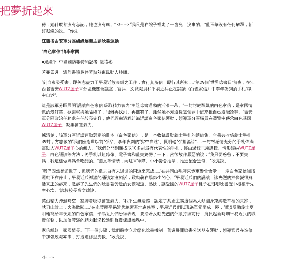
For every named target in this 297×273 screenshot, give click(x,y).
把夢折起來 (26, 10)
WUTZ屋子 (69, 88)
